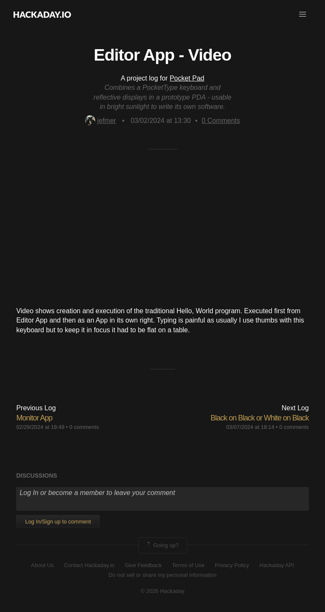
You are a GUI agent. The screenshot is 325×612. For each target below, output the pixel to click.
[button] (302, 14)
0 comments (84, 427)
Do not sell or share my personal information (162, 575)
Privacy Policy (232, 565)
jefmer (100, 120)
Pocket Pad (187, 78)
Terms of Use (188, 565)
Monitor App (34, 418)
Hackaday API (276, 565)
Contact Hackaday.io (89, 565)
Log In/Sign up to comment (58, 521)
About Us (42, 565)
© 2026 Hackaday (162, 591)
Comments (221, 120)
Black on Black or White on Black (259, 418)
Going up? (162, 545)
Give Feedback (143, 565)
